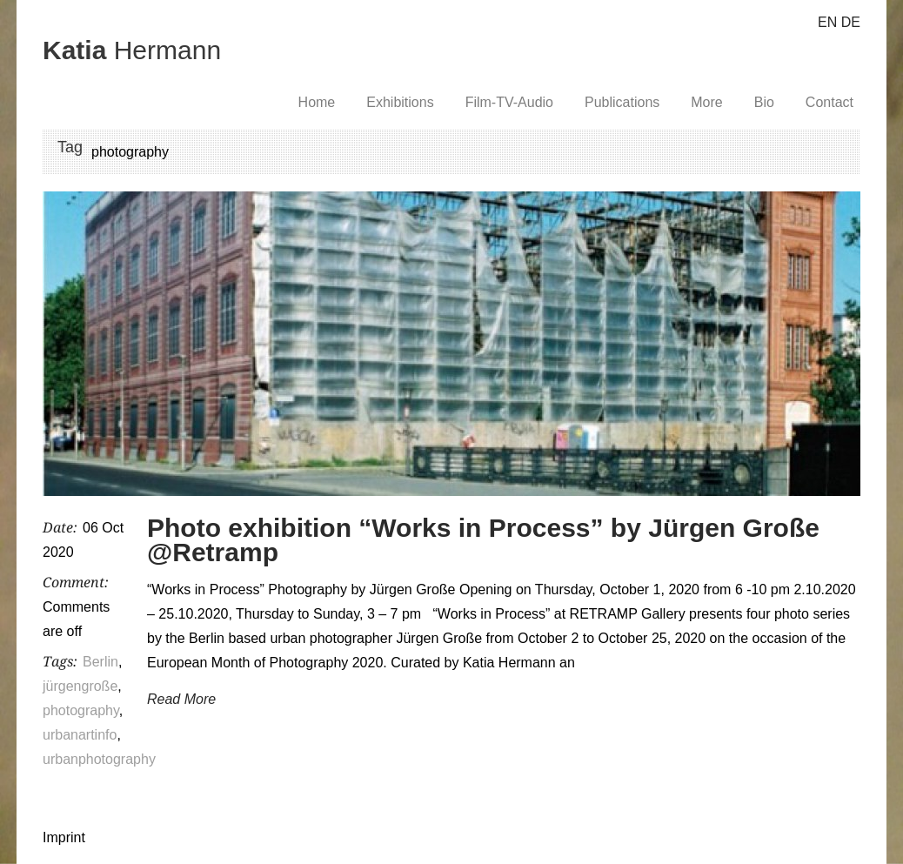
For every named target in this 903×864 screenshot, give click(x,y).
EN (827, 22)
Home (317, 102)
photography (81, 710)
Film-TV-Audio (509, 102)
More (706, 102)
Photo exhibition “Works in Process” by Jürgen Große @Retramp (483, 539)
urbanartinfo (80, 734)
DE (850, 22)
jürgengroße (80, 686)
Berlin (100, 661)
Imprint (64, 837)
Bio (764, 102)
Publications (622, 102)
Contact (829, 102)
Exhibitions (399, 102)
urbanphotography (99, 759)
